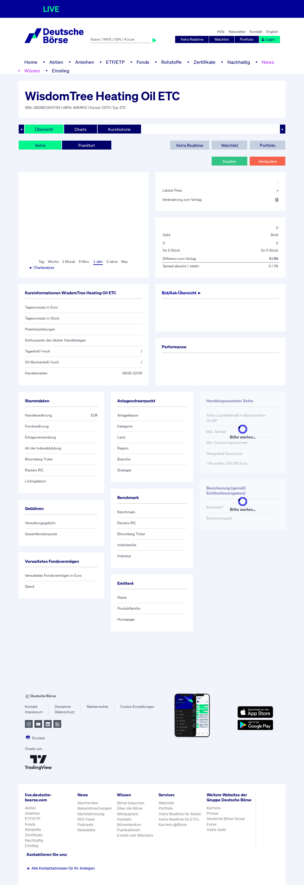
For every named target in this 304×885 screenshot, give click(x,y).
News (268, 62)
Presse (212, 813)
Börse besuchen (130, 802)
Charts (81, 129)
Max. (125, 261)
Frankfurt (86, 145)
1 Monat (68, 261)
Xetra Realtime (191, 39)
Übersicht (44, 129)
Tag (41, 261)
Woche (53, 261)
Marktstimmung (90, 813)
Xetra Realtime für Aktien (180, 813)
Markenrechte (97, 706)
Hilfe (220, 31)
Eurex (212, 824)
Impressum (33, 712)
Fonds (143, 62)
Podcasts (85, 824)
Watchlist (221, 39)
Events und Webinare (135, 835)
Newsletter (237, 31)
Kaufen (229, 161)
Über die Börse (129, 808)
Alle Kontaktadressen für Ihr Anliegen (61, 868)
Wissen (32, 70)
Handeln (124, 819)
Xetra (40, 145)
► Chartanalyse (41, 267)
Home (30, 62)
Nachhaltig (238, 62)
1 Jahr (98, 261)
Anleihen (84, 62)
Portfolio (247, 39)
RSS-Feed (86, 819)
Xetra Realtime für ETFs (179, 819)
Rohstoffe (171, 62)
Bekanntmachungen (94, 808)
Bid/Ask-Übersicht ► (182, 292)
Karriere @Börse (173, 824)
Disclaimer (63, 706)
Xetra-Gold (216, 829)
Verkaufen (267, 161)
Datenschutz (65, 712)
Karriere (214, 808)
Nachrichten (87, 802)
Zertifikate (205, 62)
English (272, 31)
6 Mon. (84, 261)
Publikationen (128, 829)
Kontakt (256, 31)
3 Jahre (112, 261)
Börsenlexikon (129, 824)
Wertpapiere (127, 813)
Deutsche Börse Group (226, 818)
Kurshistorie (119, 129)
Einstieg (60, 70)
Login (268, 39)
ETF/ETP (115, 62)
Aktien (56, 62)
